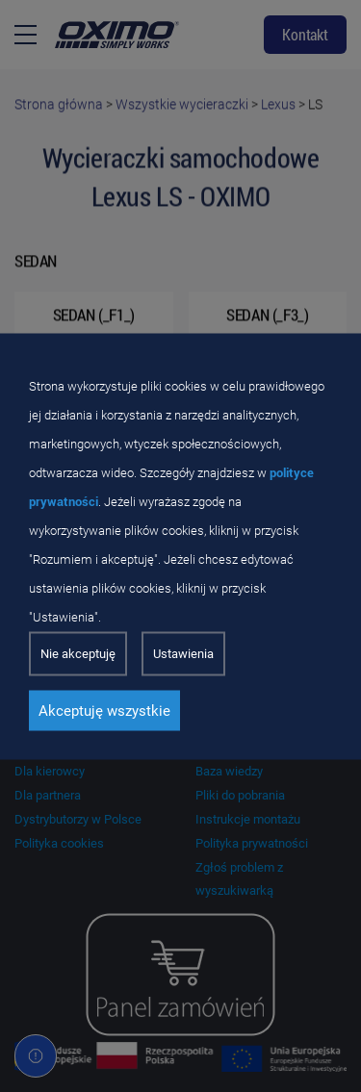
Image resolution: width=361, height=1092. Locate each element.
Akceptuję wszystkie (104, 710)
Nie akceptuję (78, 653)
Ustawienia (183, 653)
